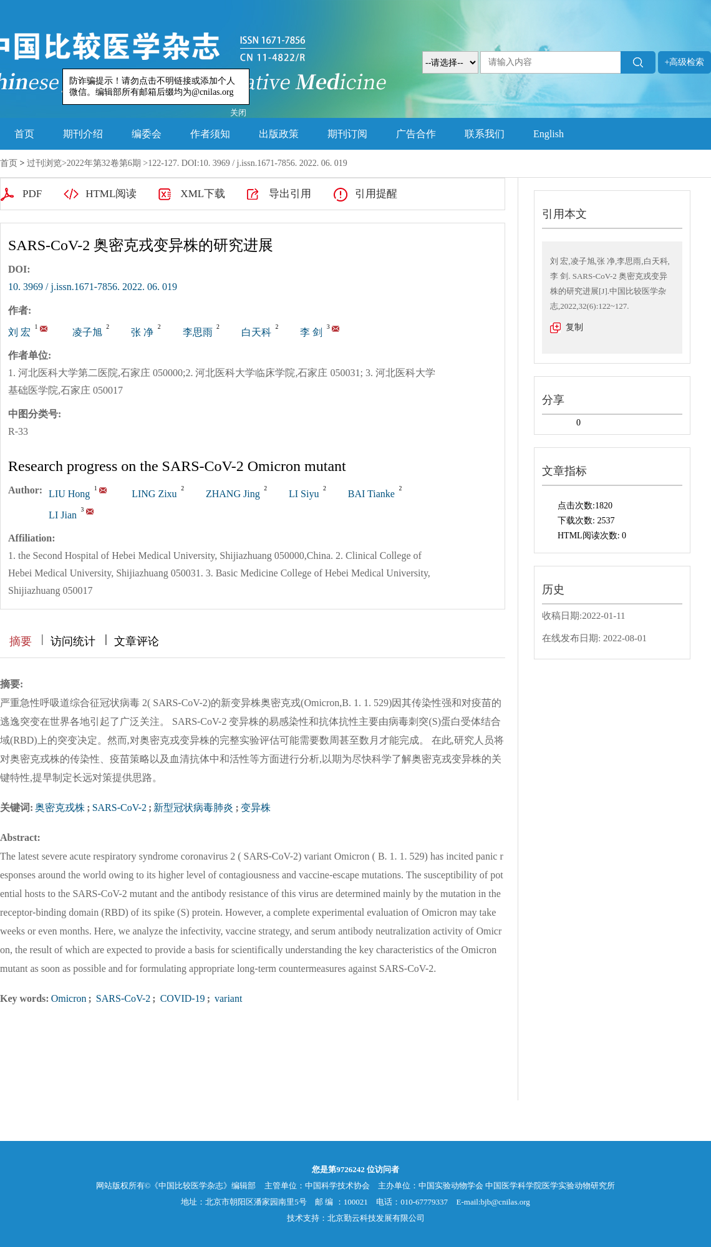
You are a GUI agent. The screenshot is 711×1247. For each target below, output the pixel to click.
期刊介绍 (83, 134)
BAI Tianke (371, 493)
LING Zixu (154, 493)
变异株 (256, 807)
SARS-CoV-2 (119, 807)
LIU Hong (69, 493)
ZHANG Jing (233, 493)
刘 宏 (19, 332)
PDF (32, 194)
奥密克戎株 (60, 807)
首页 (24, 134)
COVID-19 (181, 998)
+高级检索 (685, 62)
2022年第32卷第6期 (104, 163)
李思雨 (198, 332)
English (548, 134)
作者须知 (210, 134)
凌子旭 (87, 332)
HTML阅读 (111, 194)
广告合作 (416, 134)
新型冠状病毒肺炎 (193, 807)
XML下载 (202, 194)
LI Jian (63, 515)
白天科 (256, 332)
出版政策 (279, 134)
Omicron (69, 998)
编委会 (147, 134)
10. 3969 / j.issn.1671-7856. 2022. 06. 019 (92, 286)
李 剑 (311, 332)
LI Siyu (304, 493)
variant (227, 998)
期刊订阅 (347, 134)
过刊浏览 (44, 163)
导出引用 (290, 194)
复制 (574, 327)
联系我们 (485, 134)
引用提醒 (376, 194)
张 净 (142, 332)
